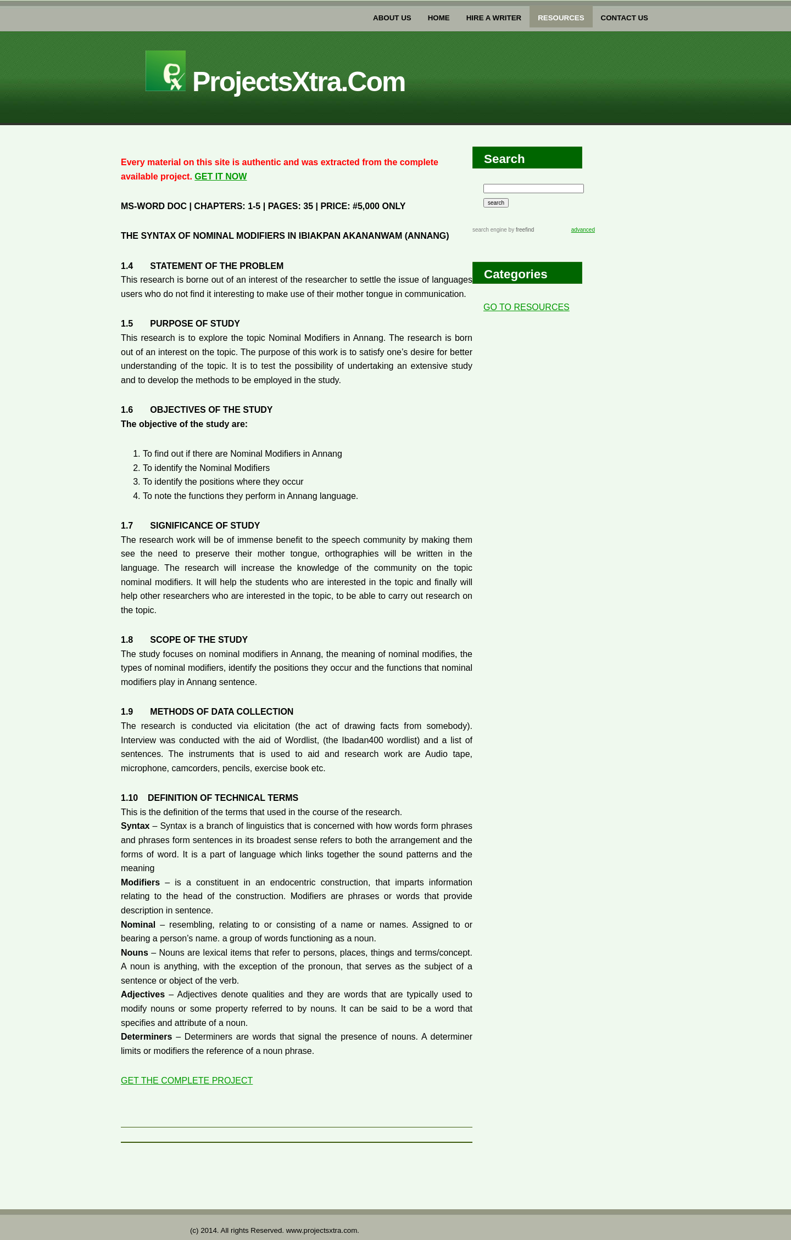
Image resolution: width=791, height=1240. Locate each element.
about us (392, 18)
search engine (489, 230)
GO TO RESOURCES (526, 307)
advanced (583, 230)
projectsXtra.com (275, 81)
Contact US (624, 18)
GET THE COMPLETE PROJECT (187, 1080)
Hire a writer (493, 18)
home (439, 18)
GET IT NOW (220, 176)
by (520, 230)
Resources (561, 18)
